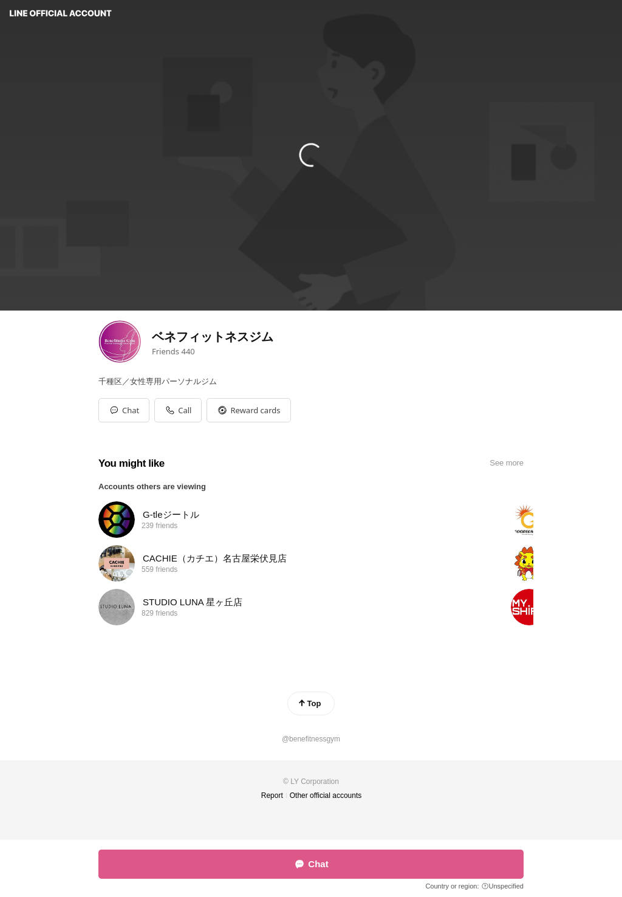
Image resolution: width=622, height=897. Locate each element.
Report (272, 795)
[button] (248, 410)
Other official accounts (326, 795)
